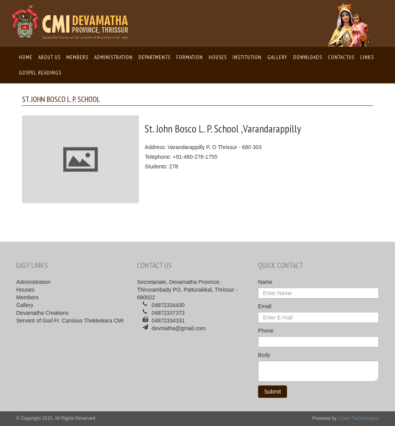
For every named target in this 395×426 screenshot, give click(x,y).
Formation (189, 57)
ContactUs (341, 57)
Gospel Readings (40, 72)
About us (49, 57)
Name (265, 282)
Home (26, 57)
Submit (272, 392)
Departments (154, 57)
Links (367, 57)
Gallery (277, 57)
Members (77, 57)
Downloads (307, 57)
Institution (247, 57)
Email (265, 306)
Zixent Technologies (358, 418)
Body (264, 355)
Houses (218, 57)
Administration (113, 57)
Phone (265, 331)
